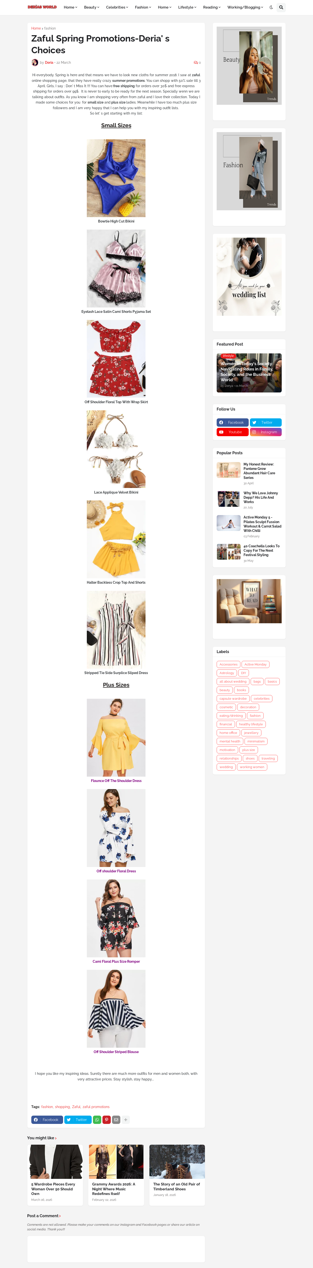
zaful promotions (96, 1107)
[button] (271, 7)
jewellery (251, 733)
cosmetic (226, 707)
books (241, 690)
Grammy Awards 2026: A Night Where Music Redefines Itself (113, 1189)
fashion (50, 28)
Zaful (76, 1107)
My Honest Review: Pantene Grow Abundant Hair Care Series (259, 471)
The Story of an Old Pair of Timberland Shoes (176, 1186)
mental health (230, 741)
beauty (225, 690)
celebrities (261, 698)
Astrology (227, 673)
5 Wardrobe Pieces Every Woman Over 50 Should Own (53, 1189)
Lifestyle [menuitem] (185, 7)
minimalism (256, 741)
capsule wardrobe (233, 698)
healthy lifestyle (251, 724)
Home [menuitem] (69, 7)
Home (36, 28)
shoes (250, 758)
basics (272, 681)
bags (257, 681)
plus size (248, 750)
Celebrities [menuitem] (115, 7)
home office (228, 733)
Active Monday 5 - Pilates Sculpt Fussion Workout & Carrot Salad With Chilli (262, 524)
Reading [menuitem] (210, 7)
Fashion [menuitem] (141, 7)
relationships (229, 758)
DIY (243, 673)
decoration (248, 707)
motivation (227, 750)
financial (226, 724)
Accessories (228, 664)
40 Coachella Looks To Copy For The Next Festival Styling (261, 550)
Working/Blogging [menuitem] (243, 7)
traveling (268, 758)
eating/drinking (231, 716)
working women (252, 767)
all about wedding (233, 681)
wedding (226, 767)
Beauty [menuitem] (90, 7)
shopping (62, 1107)
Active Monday (256, 664)
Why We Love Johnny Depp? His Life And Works (261, 497)
